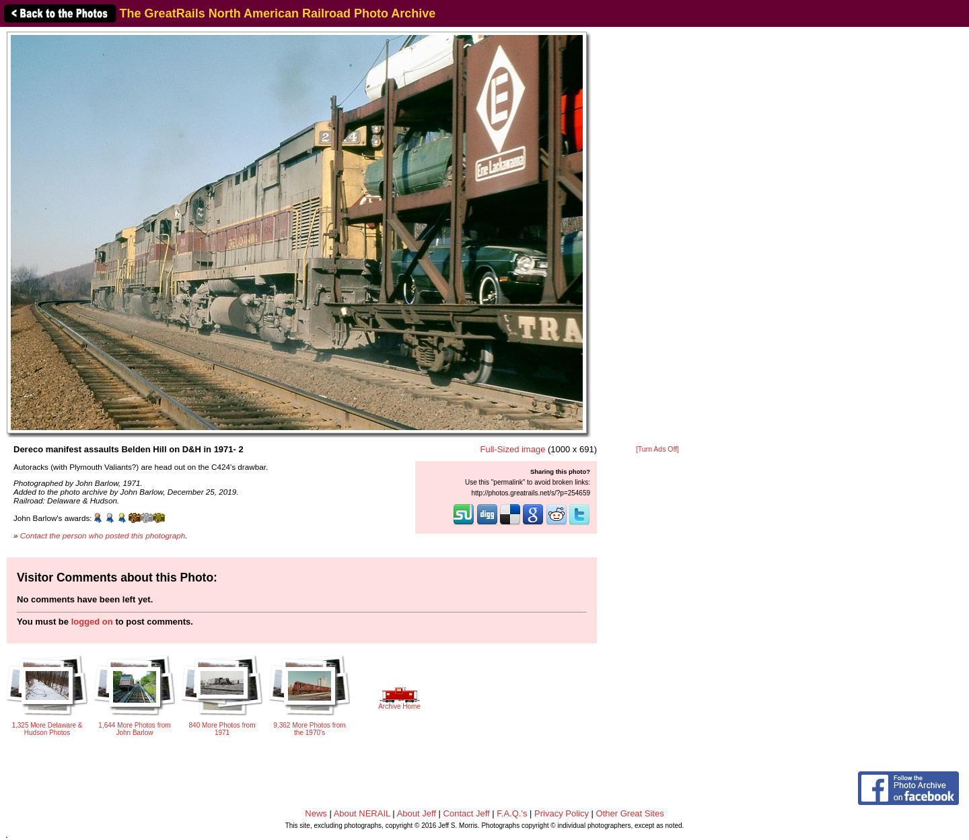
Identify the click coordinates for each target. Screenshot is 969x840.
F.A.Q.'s (512, 813)
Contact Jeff (466, 813)
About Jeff (416, 813)
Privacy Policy (561, 813)
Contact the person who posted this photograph (103, 535)
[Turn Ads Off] (657, 449)
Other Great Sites (630, 813)
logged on (92, 622)
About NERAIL (362, 813)
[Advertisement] (657, 237)
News (316, 813)
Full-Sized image (513, 449)
